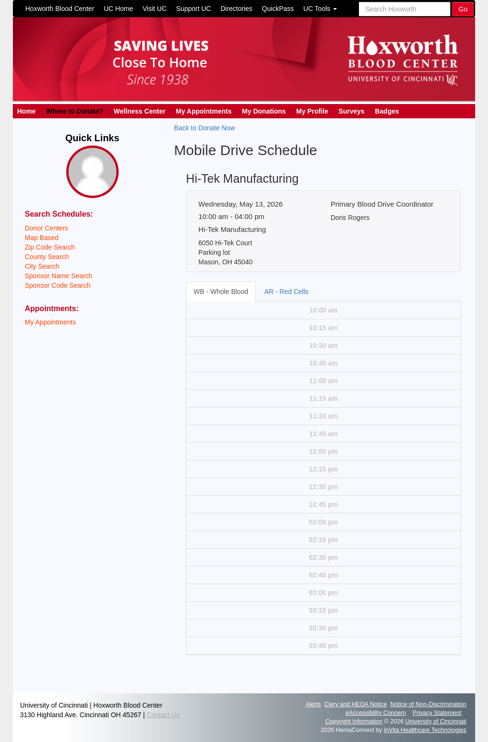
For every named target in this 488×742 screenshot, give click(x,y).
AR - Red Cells (286, 291)
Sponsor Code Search (58, 285)
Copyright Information (353, 721)
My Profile (312, 111)
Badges (387, 111)
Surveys (351, 111)
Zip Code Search (50, 247)
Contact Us (163, 715)
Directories (237, 8)
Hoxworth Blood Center (59, 8)
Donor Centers (46, 228)
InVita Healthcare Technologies (425, 730)
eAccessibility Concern (376, 713)
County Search (47, 257)
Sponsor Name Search (58, 276)
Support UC (193, 8)
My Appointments (204, 111)
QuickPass (278, 8)
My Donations (264, 111)
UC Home (118, 8)
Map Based (42, 237)
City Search (42, 266)
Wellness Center (139, 111)
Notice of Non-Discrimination (428, 704)
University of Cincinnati (435, 721)
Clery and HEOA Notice (355, 704)
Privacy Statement (437, 713)
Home (26, 111)
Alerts (313, 704)
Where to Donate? (74, 111)
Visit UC (154, 8)
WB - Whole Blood (220, 291)
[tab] (221, 292)
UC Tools (320, 8)
